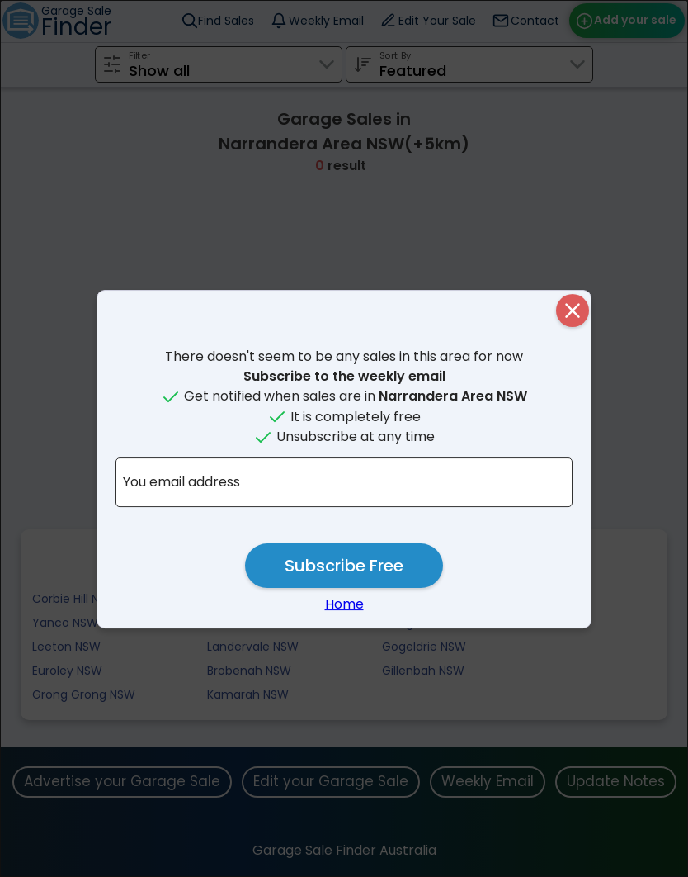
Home (344, 604)
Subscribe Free (344, 565)
